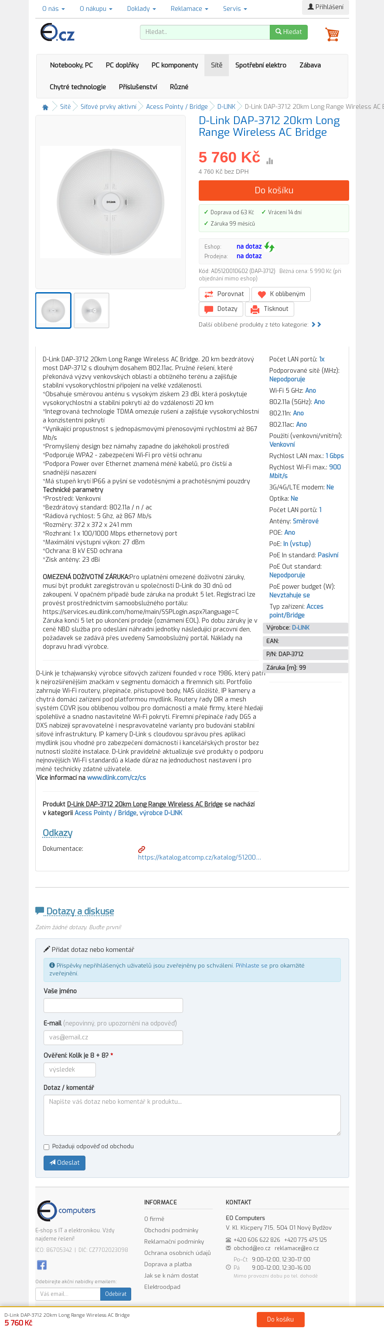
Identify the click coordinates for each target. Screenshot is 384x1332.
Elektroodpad (162, 1287)
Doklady (141, 9)
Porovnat (224, 294)
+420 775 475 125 (305, 1240)
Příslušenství (138, 87)
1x (321, 359)
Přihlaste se (252, 965)
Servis (235, 9)
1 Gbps (335, 456)
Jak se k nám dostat (171, 1275)
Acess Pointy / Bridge (177, 107)
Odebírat (115, 1294)
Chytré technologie (78, 87)
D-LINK (226, 107)
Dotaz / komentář (69, 1088)
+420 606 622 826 (257, 1240)
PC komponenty (175, 65)
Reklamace (189, 9)
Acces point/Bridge (296, 611)
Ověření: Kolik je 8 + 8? (78, 1056)
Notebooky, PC (71, 65)
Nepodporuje (287, 379)
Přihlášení (325, 7)
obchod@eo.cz (252, 1248)
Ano (310, 391)
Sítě (216, 65)
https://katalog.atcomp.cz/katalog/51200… (199, 854)
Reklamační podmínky (174, 1241)
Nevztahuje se (289, 595)
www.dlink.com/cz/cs (116, 778)
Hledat (288, 32)
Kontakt (290, 1323)
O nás (53, 9)
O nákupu (96, 9)
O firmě (154, 1219)
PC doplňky (122, 65)
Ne (330, 487)
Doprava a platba (168, 1264)
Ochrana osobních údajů (177, 1253)
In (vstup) (297, 544)
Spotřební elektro (260, 65)
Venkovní (282, 445)
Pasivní (328, 555)
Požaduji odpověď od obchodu (89, 1146)
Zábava (310, 65)
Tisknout (270, 309)
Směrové (306, 521)
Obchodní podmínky (171, 1230)
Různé (179, 87)
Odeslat (64, 1163)
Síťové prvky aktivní (108, 107)
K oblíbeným (281, 294)
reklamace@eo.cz (297, 1248)
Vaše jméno (60, 991)
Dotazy (221, 309)
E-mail (110, 1023)
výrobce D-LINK (160, 813)
